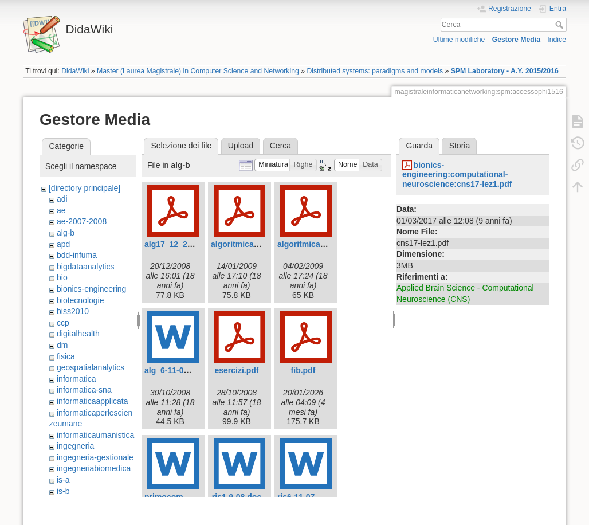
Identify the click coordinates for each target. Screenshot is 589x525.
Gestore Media (516, 40)
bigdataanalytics (85, 266)
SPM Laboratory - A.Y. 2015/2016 (505, 71)
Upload (240, 145)
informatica (76, 378)
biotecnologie (80, 300)
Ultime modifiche (459, 40)
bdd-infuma (77, 255)
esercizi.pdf (236, 370)
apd (63, 244)
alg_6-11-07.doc (174, 370)
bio (62, 277)
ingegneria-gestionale (95, 457)
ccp (63, 322)
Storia (459, 145)
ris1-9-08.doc (236, 497)
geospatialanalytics (90, 367)
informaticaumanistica (95, 435)
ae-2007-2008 (82, 221)
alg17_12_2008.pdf (179, 244)
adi (62, 198)
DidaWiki (75, 71)
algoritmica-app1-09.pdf (256, 244)
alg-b (65, 232)
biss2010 (73, 311)
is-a (63, 479)
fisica (66, 356)
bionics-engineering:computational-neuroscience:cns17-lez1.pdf (457, 174)
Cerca (560, 25)
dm (62, 345)
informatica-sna (84, 389)
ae (61, 210)
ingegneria (75, 445)
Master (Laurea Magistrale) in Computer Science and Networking (198, 71)
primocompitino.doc (183, 497)
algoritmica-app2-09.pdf (322, 244)
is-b (63, 491)
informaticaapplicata (92, 401)
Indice (556, 40)
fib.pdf (303, 370)
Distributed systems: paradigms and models (375, 71)
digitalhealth (78, 333)
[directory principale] (84, 188)
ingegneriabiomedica (94, 468)
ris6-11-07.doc (304, 497)
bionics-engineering (91, 288)
